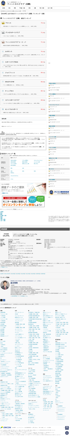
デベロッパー (4, 420)
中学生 (34, 359)
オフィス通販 (18, 389)
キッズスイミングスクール (33, 407)
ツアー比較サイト (19, 412)
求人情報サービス (47, 337)
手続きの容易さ (14, 160)
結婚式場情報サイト (47, 393)
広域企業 (58, 327)
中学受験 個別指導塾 (32, 344)
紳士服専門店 (31, 417)
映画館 (44, 400)
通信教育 (30, 357)
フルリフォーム (4, 402)
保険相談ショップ (4, 336)
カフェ (16, 371)
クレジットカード (4, 363)
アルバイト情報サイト (48, 317)
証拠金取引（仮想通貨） (6, 375)
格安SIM (58, 319)
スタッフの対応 (14, 163)
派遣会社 (45, 332)
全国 (51, 406)
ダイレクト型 (4, 314)
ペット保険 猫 (58, 356)
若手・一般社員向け (48, 368)
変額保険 (57, 381)
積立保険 (57, 383)
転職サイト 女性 (46, 320)
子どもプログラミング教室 (34, 396)
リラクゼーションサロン (33, 405)
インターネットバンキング (6, 353)
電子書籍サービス (19, 376)
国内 (17, 415)
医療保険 (2, 330)
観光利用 (18, 420)
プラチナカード (61, 411)
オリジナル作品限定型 (21, 381)
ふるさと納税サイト (19, 334)
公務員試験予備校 (32, 393)
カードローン (3, 359)
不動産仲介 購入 (4, 385)
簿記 (33, 380)
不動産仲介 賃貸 (4, 393)
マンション (3, 383)
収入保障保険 (59, 366)
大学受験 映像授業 (32, 322)
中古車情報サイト (19, 352)
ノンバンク (7, 361)
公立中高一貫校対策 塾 (33, 347)
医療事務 (33, 378)
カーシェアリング (19, 344)
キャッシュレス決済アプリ (6, 369)
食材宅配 (17, 322)
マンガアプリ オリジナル (20, 384)
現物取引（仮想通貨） (6, 373)
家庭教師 (30, 361)
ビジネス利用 (19, 418)
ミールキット (18, 325)
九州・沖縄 (2, 220)
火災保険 (2, 324)
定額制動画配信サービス (20, 373)
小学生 (38, 359)
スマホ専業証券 (3, 348)
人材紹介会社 (46, 347)
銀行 (2, 346)
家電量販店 (30, 414)
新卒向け (46, 370)
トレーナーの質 (37, 161)
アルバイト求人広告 (47, 351)
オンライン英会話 (32, 375)
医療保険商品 (58, 358)
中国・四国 (2, 219)
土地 (12, 383)
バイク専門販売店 (20, 362)
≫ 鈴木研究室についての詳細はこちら (19, 296)
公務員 (30, 385)
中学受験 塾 (30, 341)
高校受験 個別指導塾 (32, 332)
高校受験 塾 (30, 324)
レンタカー (17, 346)
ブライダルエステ (47, 375)
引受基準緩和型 (59, 361)
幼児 (30, 371)
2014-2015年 (7, 273)
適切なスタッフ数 (25, 163)
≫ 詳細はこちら (4, 267)
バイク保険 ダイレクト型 (60, 346)
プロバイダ (57, 320)
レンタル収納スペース (21, 337)
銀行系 (2, 361)
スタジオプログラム (14, 175)
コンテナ (18, 339)
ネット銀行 (2, 351)
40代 (23, 171)
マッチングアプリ (47, 394)
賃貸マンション (3, 397)
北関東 (7, 413)
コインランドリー (19, 320)
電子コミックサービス (20, 378)
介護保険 (57, 376)
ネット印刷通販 (46, 358)
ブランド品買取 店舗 (19, 386)
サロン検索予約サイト (48, 381)
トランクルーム (18, 336)
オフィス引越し (18, 388)
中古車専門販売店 (20, 356)
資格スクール (31, 386)
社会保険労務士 (36, 381)
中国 (67, 324)
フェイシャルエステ (47, 377)
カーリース (17, 349)
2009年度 (38, 273)
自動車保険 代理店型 (59, 344)
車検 (16, 367)
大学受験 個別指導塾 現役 (34, 315)
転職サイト (45, 319)
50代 (35, 171)
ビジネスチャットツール (48, 360)
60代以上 (12, 172)
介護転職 (45, 327)
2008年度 (43, 273)
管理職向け (46, 367)
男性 (11, 168)
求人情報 (49, 427)
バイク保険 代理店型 (59, 348)
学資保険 (2, 334)
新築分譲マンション (4, 405)
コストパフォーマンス (38, 160)
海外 (20, 415)
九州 (12, 390)
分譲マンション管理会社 (5, 388)
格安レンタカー (18, 347)
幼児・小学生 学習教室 (33, 362)
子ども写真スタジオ (19, 374)
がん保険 (2, 332)
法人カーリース (46, 357)
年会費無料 (3, 364)
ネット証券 (2, 341)
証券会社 (3, 344)
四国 (57, 325)
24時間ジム (30, 403)
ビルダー (3, 412)
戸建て (8, 383)
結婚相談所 (45, 389)
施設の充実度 (24, 161)
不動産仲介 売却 (4, 382)
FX (1, 358)
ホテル (16, 417)
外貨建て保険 (58, 375)
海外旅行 (23, 403)
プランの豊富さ (25, 160)
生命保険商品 (58, 363)
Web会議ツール (46, 362)
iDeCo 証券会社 (3, 349)
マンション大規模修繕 (5, 392)
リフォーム (2, 400)
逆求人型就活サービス (48, 315)
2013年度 (18, 273)
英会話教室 (30, 373)
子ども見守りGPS (19, 396)
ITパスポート (36, 385)
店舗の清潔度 (13, 161)
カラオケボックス (47, 408)
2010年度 (33, 273)
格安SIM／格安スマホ (60, 317)
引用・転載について (42, 427)
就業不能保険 (58, 371)
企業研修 (45, 363)
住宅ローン (2, 356)
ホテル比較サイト (19, 407)
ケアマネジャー (37, 383)
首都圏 (2, 390)
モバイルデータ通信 (59, 315)
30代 (11, 171)
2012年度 (23, 273)
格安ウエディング (47, 388)
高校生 (30, 359)
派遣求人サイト (46, 336)
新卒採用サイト (46, 342)
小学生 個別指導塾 (32, 354)
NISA (1, 343)
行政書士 (31, 383)
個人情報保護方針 (28, 427)
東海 (1, 216)
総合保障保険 (58, 378)
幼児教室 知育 (31, 364)
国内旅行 (18, 403)
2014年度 (13, 273)
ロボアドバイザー (4, 376)
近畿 (1, 218)
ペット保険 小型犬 (59, 354)
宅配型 (17, 341)
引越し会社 (17, 342)
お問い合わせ (35, 427)
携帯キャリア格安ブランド (61, 314)
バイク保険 (2, 317)
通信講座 (30, 376)
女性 (23, 168)
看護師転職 (45, 325)
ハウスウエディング (47, 386)
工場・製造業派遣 (47, 334)
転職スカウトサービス (48, 322)
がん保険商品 (58, 368)
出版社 (17, 383)
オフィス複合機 (18, 391)
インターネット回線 (59, 329)
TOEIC (30, 381)
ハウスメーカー (4, 419)
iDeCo (56, 394)
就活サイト (45, 314)
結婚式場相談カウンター (48, 391)
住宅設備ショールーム (5, 398)
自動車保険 (2, 312)
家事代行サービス (19, 317)
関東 (1, 214)
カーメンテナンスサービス (21, 369)
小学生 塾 (30, 351)
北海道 (1, 211)
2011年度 (28, 273)
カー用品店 (30, 421)
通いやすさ (36, 163)
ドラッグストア (31, 416)
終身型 (57, 359)
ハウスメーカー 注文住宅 (5, 409)
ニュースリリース (20, 427)
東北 (1, 213)
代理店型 (3, 315)
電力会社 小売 (18, 394)
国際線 (21, 410)
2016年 (2, 273)
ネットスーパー (18, 329)
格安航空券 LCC (18, 408)
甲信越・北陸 (3, 215)
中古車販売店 (18, 354)
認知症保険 (57, 373)
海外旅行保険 (3, 325)
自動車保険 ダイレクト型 (60, 343)
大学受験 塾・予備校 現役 (34, 312)
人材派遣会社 (46, 350)
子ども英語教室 (31, 369)
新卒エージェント (47, 345)
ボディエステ (46, 379)
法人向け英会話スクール (33, 395)
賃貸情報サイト (3, 395)
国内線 (17, 410)
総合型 (17, 379)
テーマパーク (46, 410)
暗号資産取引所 (3, 371)
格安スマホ (63, 319)
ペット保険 (2, 327)
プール (12, 178)
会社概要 (14, 427)
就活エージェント (47, 312)
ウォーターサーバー (19, 312)
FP (29, 378)
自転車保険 (2, 322)
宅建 (30, 380)
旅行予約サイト (18, 401)
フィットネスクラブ (32, 402)
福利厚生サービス (19, 393)
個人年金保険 (58, 380)
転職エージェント (47, 324)
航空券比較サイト (19, 405)
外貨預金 (2, 354)
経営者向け (46, 365)
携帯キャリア (58, 312)
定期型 (61, 359)
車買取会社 (17, 351)
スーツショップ (31, 419)
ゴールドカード (4, 368)
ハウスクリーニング (19, 319)
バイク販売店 (18, 361)
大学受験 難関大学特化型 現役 (35, 319)
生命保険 (2, 329)
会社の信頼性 (13, 165)
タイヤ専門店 (31, 422)
